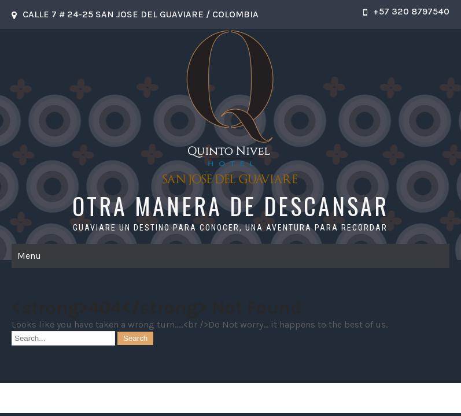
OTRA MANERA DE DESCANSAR (230, 205)
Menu (29, 255)
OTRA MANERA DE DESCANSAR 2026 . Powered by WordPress (230, 397)
